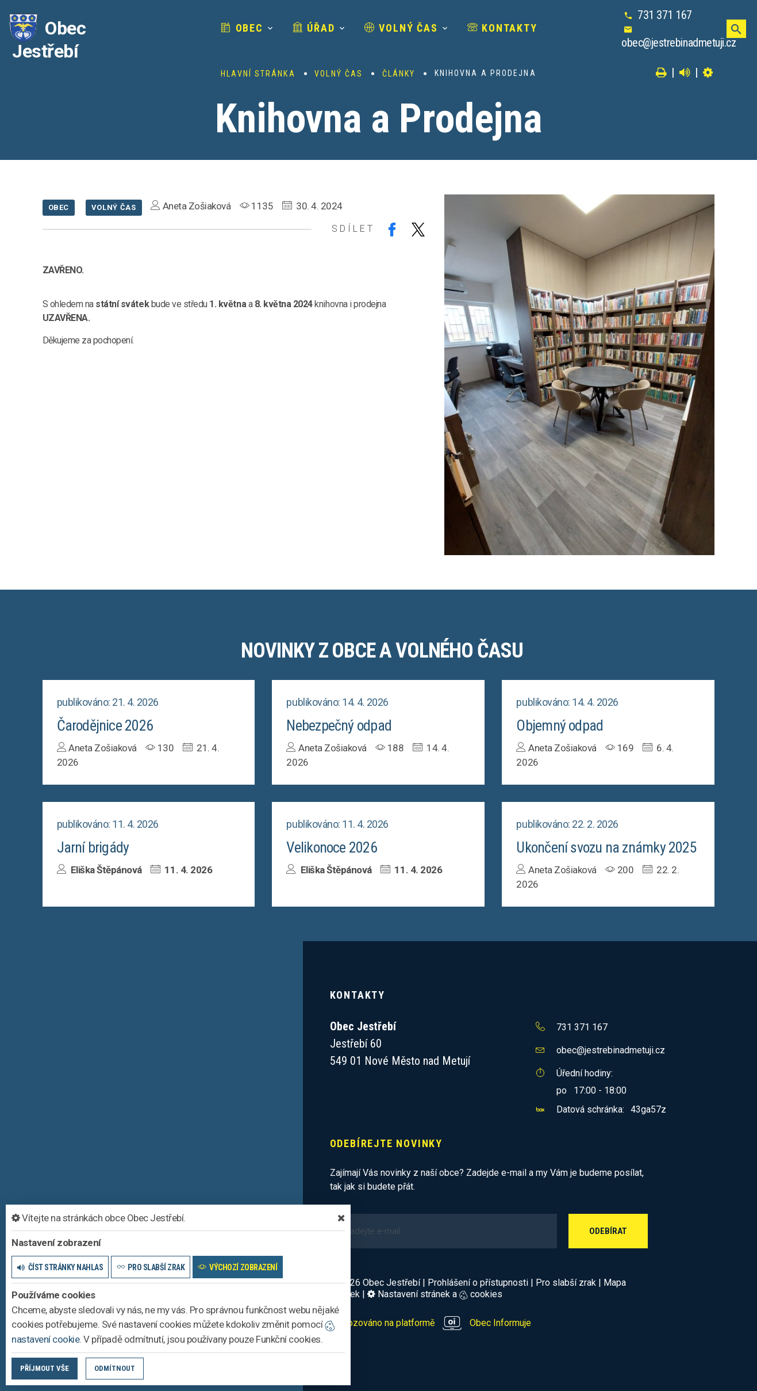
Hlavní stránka (258, 73)
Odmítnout (114, 1368)
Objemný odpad (560, 725)
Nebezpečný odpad (339, 725)
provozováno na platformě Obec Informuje (431, 1322)
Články (399, 73)
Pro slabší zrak (566, 1282)
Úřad (314, 28)
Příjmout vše (44, 1368)
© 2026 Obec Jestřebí (375, 1282)
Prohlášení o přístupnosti (478, 1282)
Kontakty (502, 28)
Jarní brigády (93, 847)
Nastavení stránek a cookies (434, 1294)
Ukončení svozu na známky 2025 (606, 847)
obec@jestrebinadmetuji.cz (678, 42)
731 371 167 (664, 15)
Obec (242, 28)
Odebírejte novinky (386, 1143)
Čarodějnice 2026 (105, 725)
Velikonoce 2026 (332, 847)
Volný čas (401, 28)
